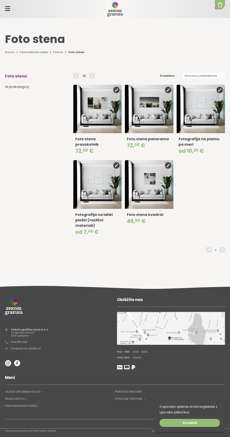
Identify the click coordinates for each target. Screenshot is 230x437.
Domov (10, 52)
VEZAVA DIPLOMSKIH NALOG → (24, 392)
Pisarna (58, 52)
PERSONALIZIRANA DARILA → (22, 406)
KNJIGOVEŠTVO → (16, 399)
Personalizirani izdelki (34, 52)
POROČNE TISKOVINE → (130, 392)
